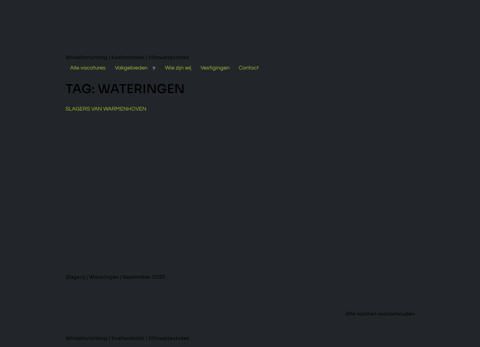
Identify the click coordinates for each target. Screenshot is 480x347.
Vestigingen (215, 68)
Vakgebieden (131, 68)
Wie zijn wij (178, 68)
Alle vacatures (88, 68)
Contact (249, 68)
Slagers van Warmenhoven (106, 109)
